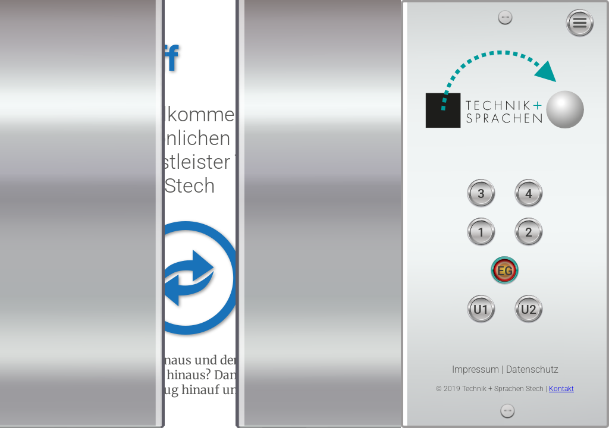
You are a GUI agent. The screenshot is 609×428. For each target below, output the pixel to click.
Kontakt (561, 389)
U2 (528, 310)
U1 (481, 310)
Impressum (475, 369)
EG (505, 271)
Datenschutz (532, 369)
